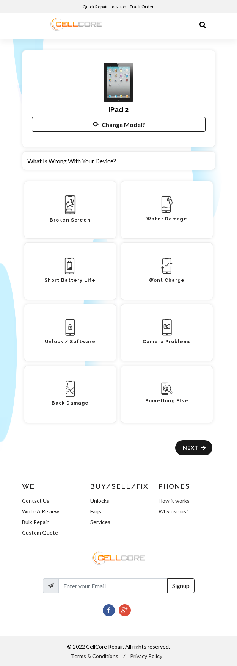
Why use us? (173, 511)
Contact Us (35, 500)
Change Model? (118, 124)
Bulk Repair (35, 522)
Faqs (95, 511)
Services (100, 522)
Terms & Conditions (94, 656)
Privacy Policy (146, 656)
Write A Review (40, 511)
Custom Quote (40, 532)
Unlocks (99, 500)
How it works (174, 500)
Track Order (142, 6)
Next (195, 447)
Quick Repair (95, 6)
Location (118, 6)
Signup (181, 585)
